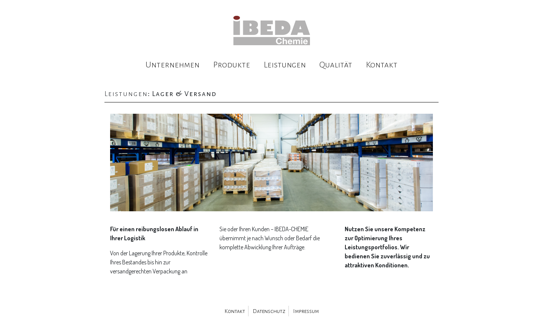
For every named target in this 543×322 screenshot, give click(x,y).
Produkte (231, 64)
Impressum (306, 311)
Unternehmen (172, 64)
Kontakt (381, 64)
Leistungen (285, 64)
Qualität (335, 64)
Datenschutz (269, 311)
